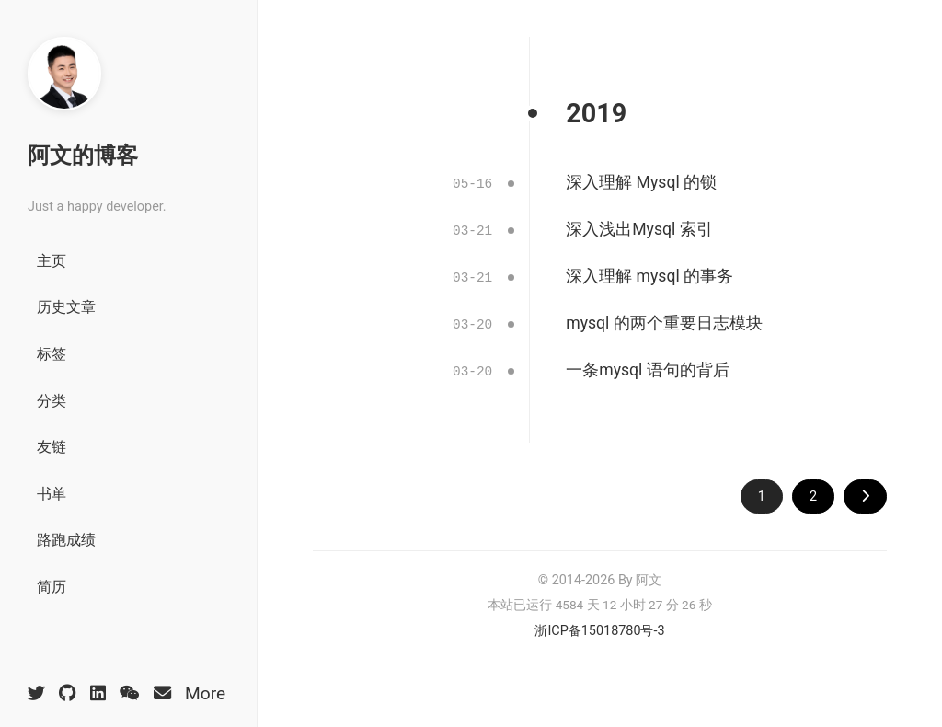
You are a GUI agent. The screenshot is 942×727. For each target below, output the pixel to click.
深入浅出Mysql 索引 (639, 228)
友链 (51, 447)
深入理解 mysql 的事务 (649, 273)
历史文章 (66, 307)
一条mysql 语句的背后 (647, 365)
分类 (51, 401)
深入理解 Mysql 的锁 (641, 182)
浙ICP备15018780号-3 (599, 624)
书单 (51, 493)
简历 (51, 586)
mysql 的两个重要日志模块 (664, 319)
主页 (51, 261)
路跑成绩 (66, 539)
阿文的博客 (83, 155)
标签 (51, 354)
